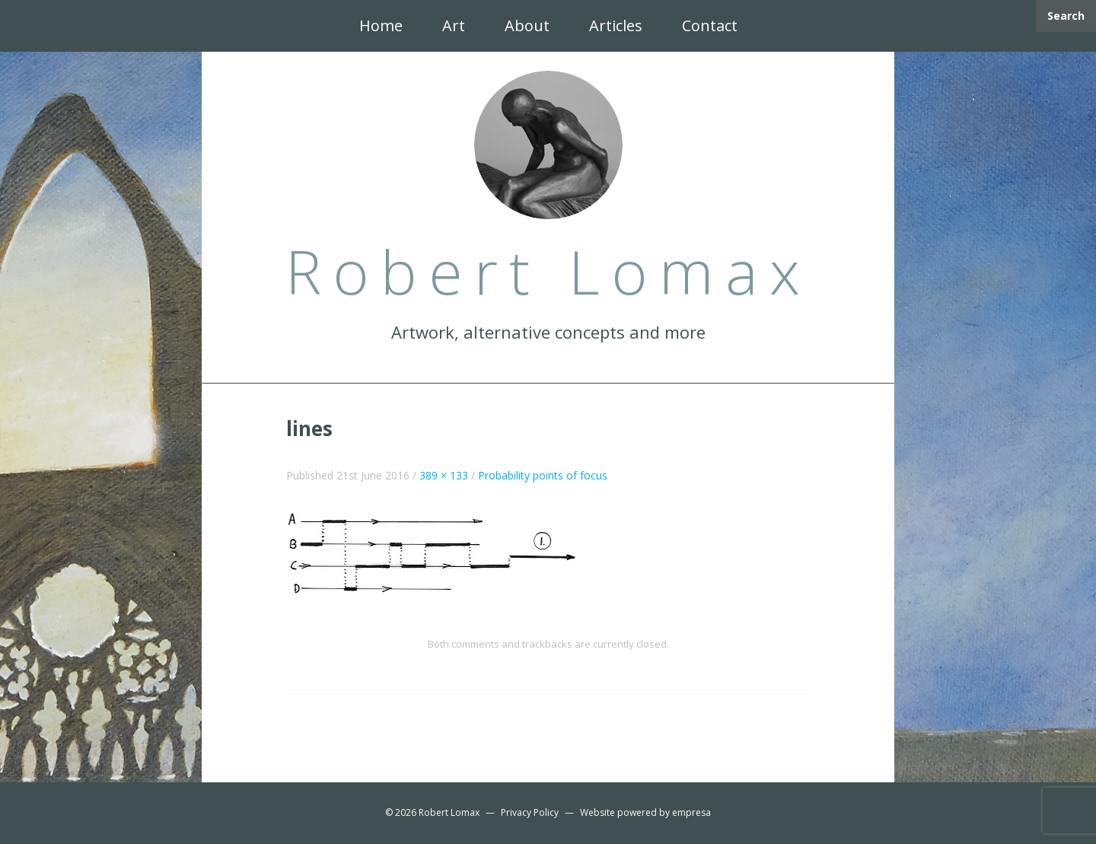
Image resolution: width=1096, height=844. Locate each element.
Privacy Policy (530, 812)
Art (453, 25)
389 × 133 (443, 475)
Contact (710, 25)
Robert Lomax (449, 812)
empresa (691, 812)
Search (1066, 15)
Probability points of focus (542, 475)
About (527, 25)
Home (381, 25)
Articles (615, 25)
